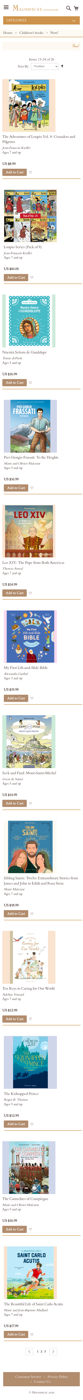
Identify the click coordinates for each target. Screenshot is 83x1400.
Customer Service (28, 1377)
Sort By (23, 66)
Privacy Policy (58, 1377)
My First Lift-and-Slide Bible (26, 668)
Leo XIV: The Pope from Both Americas (33, 562)
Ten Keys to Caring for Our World (28, 988)
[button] (30, 172)
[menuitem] (41, 20)
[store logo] (36, 8)
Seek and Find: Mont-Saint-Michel (29, 773)
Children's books (31, 33)
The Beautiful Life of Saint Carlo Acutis (33, 1304)
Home (8, 33)
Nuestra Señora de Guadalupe (24, 352)
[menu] (41, 20)
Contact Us (42, 1381)
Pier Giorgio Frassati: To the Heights (31, 457)
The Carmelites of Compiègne (25, 1199)
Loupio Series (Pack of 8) (23, 247)
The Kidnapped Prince (21, 1094)
